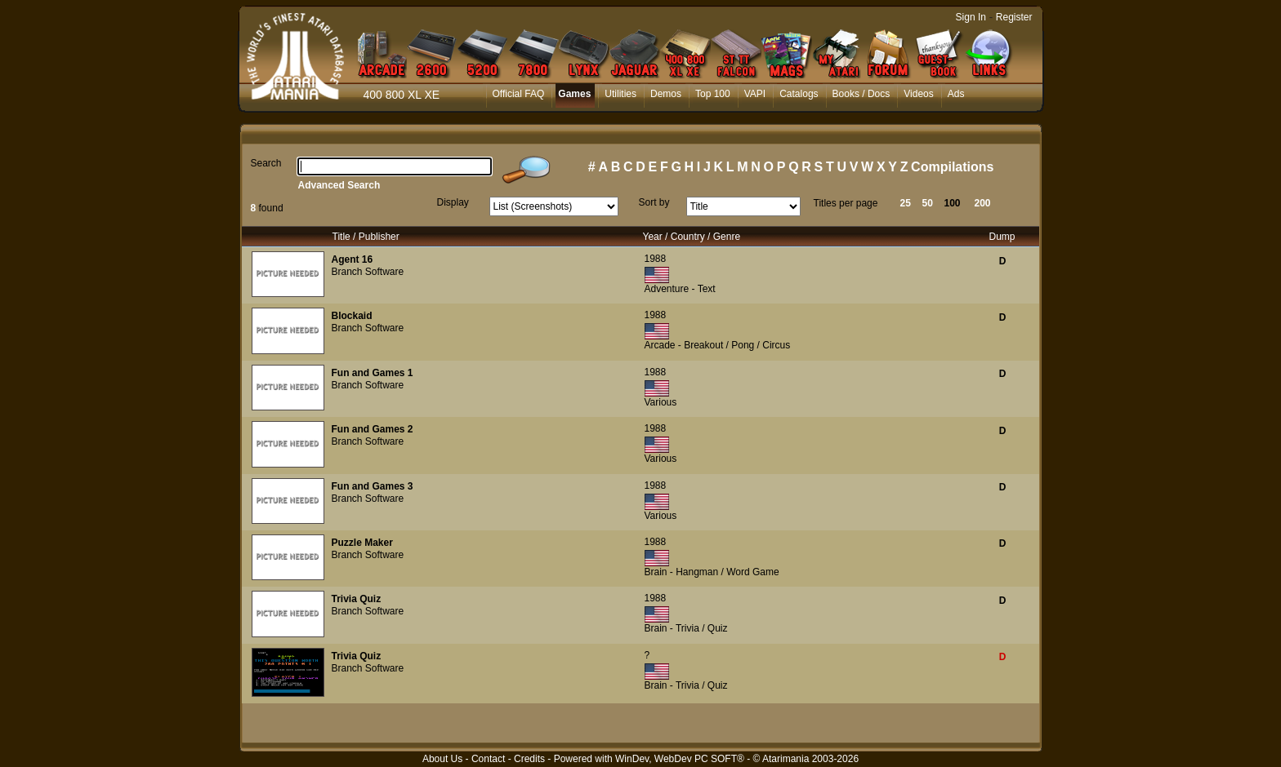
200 (983, 203)
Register (1014, 17)
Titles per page (846, 203)
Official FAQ (519, 94)
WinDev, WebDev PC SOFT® (679, 759)
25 (905, 203)
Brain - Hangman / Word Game (712, 572)
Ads (956, 94)
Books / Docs (861, 94)
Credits (529, 759)
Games (574, 94)
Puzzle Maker (362, 542)
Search (266, 163)
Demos (665, 94)
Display (453, 202)
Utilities (620, 94)
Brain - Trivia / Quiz (686, 628)
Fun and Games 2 (372, 429)
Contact (488, 759)
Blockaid (352, 315)
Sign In (971, 17)
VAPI (754, 94)
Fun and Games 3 (372, 486)
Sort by (654, 202)
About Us (442, 759)
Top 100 (712, 94)
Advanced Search (339, 185)
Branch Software (368, 271)
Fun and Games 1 (372, 373)
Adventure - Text (680, 289)
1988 (656, 258)
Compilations (952, 167)
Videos (918, 94)
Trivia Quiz (357, 599)
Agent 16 (352, 259)
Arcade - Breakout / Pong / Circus (718, 345)
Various (661, 402)
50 (927, 203)
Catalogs (798, 94)
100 (952, 203)
